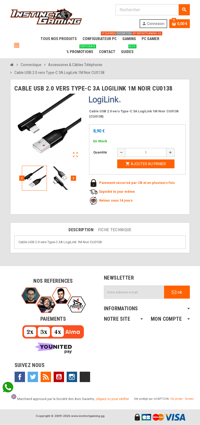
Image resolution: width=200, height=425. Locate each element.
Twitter (33, 377)
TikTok (85, 377)
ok (177, 292)
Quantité (100, 152)
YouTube (59, 377)
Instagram (72, 377)
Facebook (20, 377)
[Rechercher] (153, 9)
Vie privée (176, 399)
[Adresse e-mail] (134, 292)
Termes (189, 399)
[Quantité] (145, 152)
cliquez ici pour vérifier (112, 399)
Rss (46, 377)
